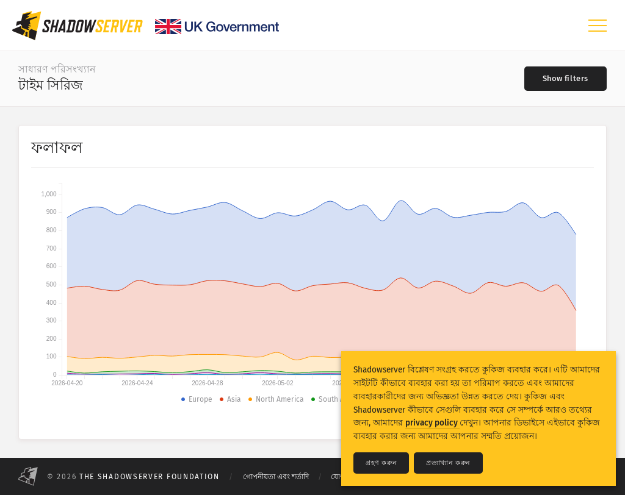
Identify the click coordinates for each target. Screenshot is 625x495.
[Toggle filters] (565, 78)
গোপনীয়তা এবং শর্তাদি (276, 476)
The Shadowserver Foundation (149, 476)
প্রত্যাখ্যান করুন (448, 463)
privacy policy (432, 423)
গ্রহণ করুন (381, 463)
